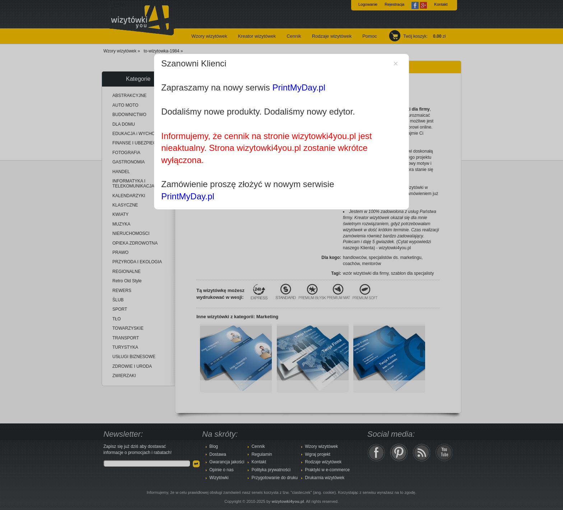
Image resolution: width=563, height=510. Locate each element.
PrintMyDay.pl (298, 87)
